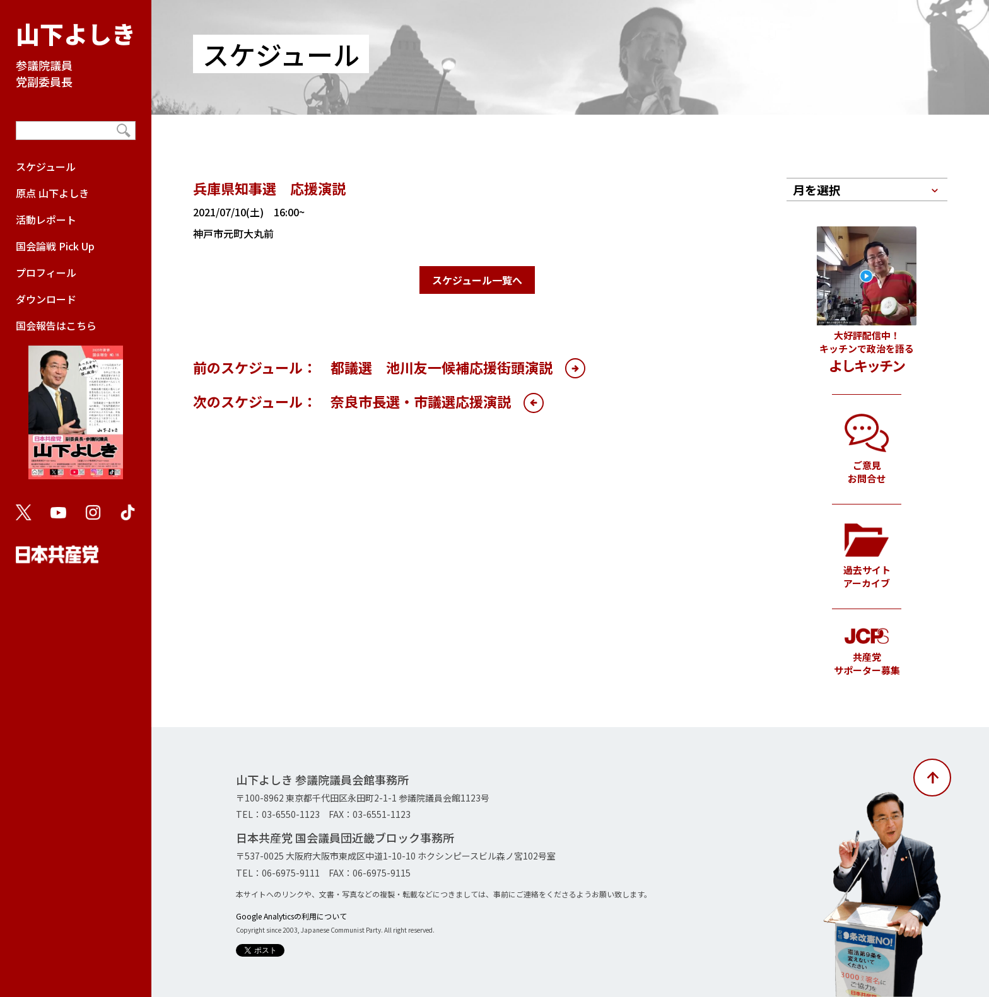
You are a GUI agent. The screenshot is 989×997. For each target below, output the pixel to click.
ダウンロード (46, 298)
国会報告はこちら (76, 405)
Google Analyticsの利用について (291, 916)
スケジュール (46, 166)
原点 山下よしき (52, 193)
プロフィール (46, 272)
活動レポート (46, 219)
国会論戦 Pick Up (55, 246)
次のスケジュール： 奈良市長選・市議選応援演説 (352, 401)
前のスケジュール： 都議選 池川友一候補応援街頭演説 (373, 367)
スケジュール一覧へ (477, 280)
